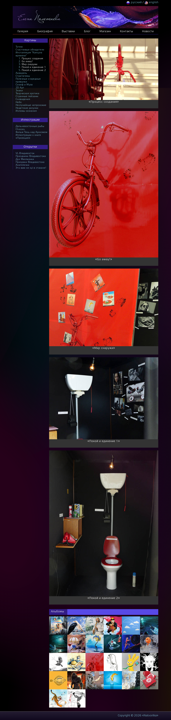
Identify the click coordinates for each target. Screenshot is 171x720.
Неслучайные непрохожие (31, 105)
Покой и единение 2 (34, 70)
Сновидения (23, 99)
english (153, 2)
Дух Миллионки (25, 159)
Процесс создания (32, 58)
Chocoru (20, 129)
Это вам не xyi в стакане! (31, 168)
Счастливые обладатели (30, 50)
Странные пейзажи (27, 96)
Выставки (68, 31)
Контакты (126, 31)
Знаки (19, 90)
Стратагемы (23, 76)
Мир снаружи (29, 64)
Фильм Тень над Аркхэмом (31, 132)
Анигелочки (22, 165)
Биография (45, 31)
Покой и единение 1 (34, 67)
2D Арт (20, 88)
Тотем (19, 47)
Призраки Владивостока (30, 162)
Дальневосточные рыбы (30, 126)
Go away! (27, 61)
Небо (19, 102)
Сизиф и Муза (24, 85)
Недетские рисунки (27, 108)
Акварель (21, 73)
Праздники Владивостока (31, 156)
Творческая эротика (27, 93)
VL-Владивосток (25, 153)
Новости (148, 31)
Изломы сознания (26, 111)
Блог (87, 31)
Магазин (105, 31)
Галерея (22, 31)
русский (136, 2)
